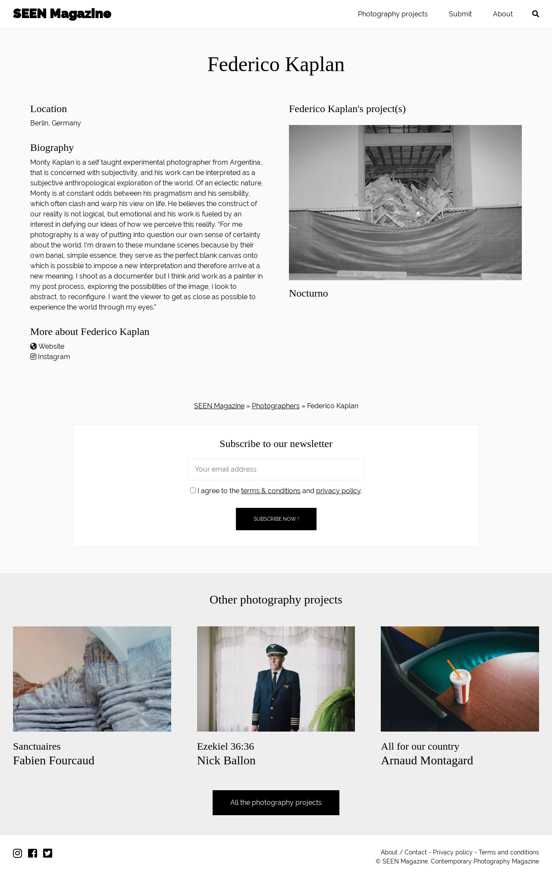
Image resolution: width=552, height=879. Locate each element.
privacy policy (338, 491)
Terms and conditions (509, 852)
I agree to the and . (276, 491)
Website (51, 346)
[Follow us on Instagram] (19, 854)
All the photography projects (276, 802)
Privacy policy (453, 852)
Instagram (54, 357)
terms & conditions (271, 491)
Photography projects (393, 14)
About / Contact (404, 852)
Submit (460, 14)
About (503, 14)
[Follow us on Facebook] (34, 854)
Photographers (276, 406)
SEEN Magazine (62, 13)
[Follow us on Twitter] (49, 854)
